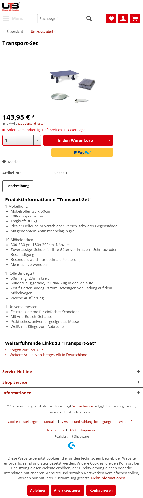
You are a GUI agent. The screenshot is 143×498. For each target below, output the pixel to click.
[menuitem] (13, 18)
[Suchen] (89, 18)
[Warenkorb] (135, 18)
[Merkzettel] (111, 18)
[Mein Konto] (123, 18)
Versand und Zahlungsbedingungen (87, 421)
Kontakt (50, 421)
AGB (72, 430)
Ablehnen (38, 490)
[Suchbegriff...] (65, 18)
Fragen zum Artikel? (24, 349)
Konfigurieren (101, 490)
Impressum (89, 430)
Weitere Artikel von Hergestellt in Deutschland (46, 354)
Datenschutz (55, 430)
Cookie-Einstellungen (23, 421)
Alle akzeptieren (67, 490)
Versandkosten (82, 406)
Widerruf (125, 421)
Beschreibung (17, 185)
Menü (13, 18)
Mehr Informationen (108, 477)
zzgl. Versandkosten (31, 123)
